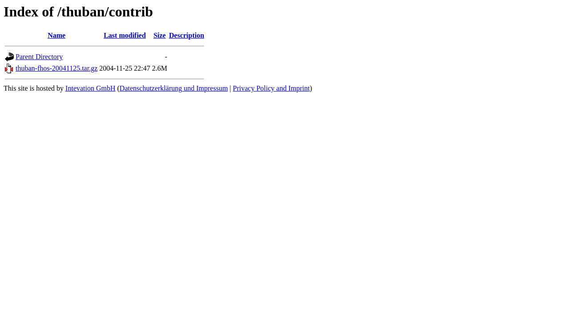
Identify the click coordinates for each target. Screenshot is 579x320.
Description (186, 35)
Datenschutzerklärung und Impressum (174, 88)
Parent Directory (39, 56)
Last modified (125, 35)
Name (56, 35)
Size (159, 35)
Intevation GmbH (90, 88)
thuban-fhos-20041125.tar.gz (56, 68)
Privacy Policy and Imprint (271, 88)
